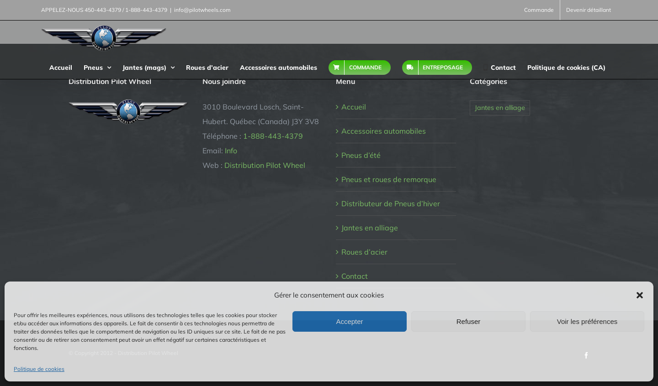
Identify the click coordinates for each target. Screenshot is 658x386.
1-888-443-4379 (273, 136)
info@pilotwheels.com (202, 9)
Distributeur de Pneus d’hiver (390, 203)
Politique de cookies (39, 368)
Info (231, 150)
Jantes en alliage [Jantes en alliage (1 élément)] (500, 108)
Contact (354, 276)
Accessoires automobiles (383, 131)
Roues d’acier (364, 251)
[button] (639, 295)
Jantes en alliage (369, 227)
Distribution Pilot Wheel (264, 165)
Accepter (349, 321)
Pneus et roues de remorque (388, 179)
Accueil (353, 106)
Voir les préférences (587, 321)
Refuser (468, 321)
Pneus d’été (361, 155)
